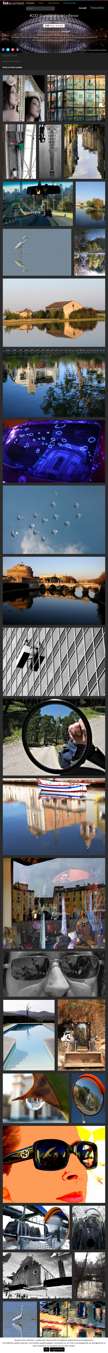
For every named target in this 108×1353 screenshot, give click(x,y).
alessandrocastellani (98, 50)
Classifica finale (9, 56)
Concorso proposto (47, 32)
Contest (30, 3)
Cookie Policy (57, 1349)
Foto (41, 3)
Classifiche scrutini (11, 62)
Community (69, 3)
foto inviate (54, 26)
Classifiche (53, 3)
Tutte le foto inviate (12, 67)
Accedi (82, 8)
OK (46, 1349)
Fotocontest (13, 3)
